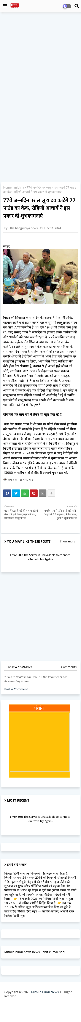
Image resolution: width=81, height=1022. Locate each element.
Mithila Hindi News (45, 992)
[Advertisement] (40, 56)
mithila (19, 187)
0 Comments (68, 667)
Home (7, 187)
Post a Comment (16, 689)
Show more (67, 541)
